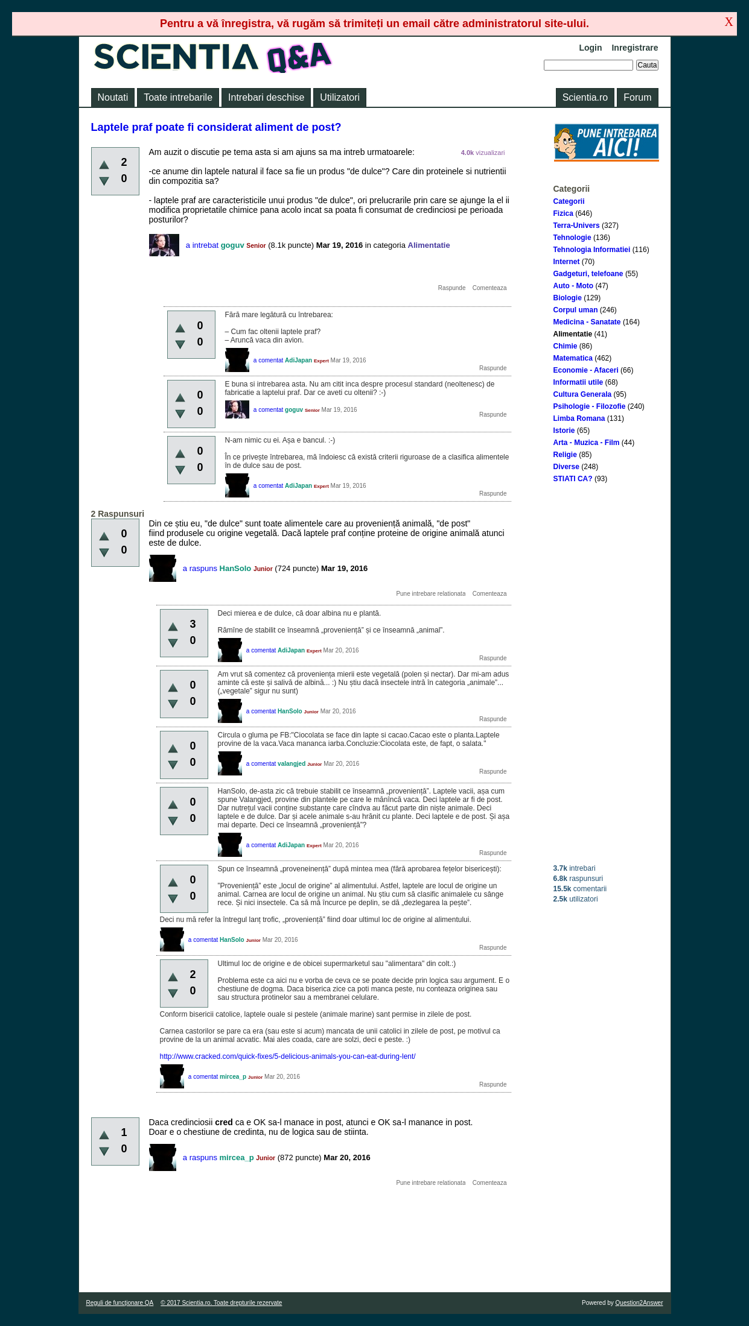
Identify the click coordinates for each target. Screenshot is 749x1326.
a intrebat (202, 245)
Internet (566, 261)
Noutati (113, 97)
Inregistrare (634, 47)
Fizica (563, 213)
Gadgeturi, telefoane (588, 274)
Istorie (564, 430)
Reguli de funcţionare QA (120, 1302)
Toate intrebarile (178, 97)
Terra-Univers (576, 225)
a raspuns (200, 568)
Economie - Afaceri (586, 370)
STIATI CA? (573, 479)
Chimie (565, 346)
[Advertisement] (606, 673)
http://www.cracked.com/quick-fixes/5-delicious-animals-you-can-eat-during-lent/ (288, 1056)
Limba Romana (579, 418)
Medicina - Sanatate (587, 322)
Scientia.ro (585, 97)
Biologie (567, 298)
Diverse (566, 467)
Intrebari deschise (266, 97)
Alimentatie (573, 334)
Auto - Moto (573, 286)
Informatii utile (578, 382)
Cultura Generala (582, 394)
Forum (637, 97)
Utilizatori (340, 97)
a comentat (268, 360)
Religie (565, 454)
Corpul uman (575, 310)
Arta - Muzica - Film (586, 442)
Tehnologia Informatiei (592, 249)
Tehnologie (572, 237)
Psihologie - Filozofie (589, 406)
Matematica (573, 358)
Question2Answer (639, 1302)
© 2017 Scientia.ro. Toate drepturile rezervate (221, 1302)
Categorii (569, 201)
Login (590, 47)
